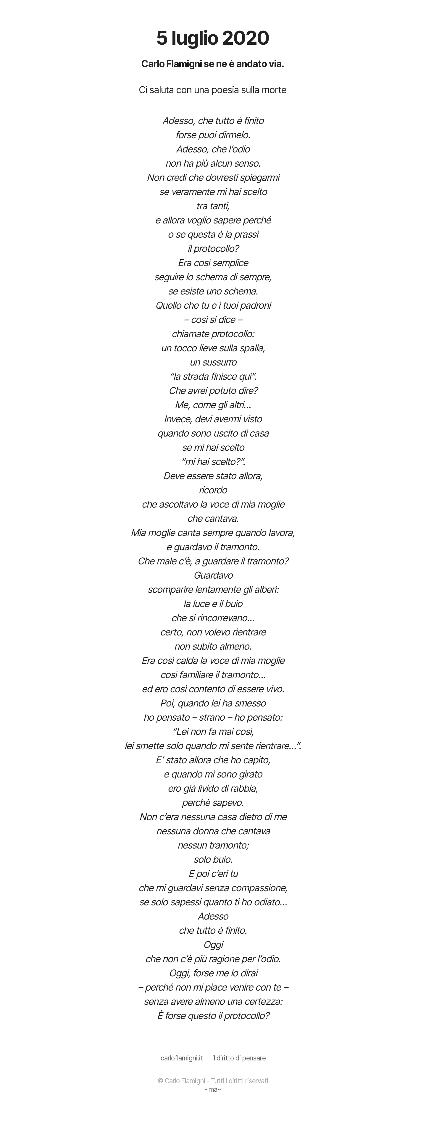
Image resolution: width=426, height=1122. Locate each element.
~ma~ (213, 1089)
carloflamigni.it (182, 1058)
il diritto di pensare (239, 1058)
